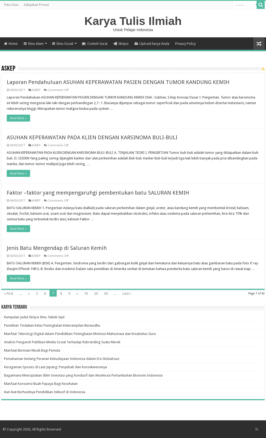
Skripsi (120, 44)
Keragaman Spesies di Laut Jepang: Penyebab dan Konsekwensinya (55, 367)
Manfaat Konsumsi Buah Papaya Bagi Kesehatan (41, 384)
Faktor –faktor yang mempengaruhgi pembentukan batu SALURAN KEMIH (98, 192)
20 (96, 293)
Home (11, 44)
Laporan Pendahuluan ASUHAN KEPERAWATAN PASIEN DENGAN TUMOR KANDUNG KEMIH (118, 82)
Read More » (18, 118)
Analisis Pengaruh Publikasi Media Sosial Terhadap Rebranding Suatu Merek (62, 342)
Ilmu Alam (34, 44)
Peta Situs (11, 5)
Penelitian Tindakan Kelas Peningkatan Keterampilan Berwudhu (52, 325)
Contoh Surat (94, 44)
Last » (127, 293)
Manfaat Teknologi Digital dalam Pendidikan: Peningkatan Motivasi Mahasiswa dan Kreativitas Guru (80, 334)
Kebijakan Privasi (36, 5)
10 (86, 293)
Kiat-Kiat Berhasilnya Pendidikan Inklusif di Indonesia (44, 392)
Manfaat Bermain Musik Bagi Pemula (32, 350)
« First (8, 293)
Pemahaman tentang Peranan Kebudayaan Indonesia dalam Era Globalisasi (61, 359)
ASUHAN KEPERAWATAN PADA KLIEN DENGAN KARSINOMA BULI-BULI (92, 137)
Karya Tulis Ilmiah (133, 20)
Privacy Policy (185, 44)
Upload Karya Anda (151, 44)
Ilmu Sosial (62, 44)
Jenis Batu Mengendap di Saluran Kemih (57, 248)
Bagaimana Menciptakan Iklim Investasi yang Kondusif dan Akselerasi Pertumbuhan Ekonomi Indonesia (83, 375)
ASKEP (36, 90)
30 (106, 293)
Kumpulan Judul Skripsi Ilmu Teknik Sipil (34, 317)
